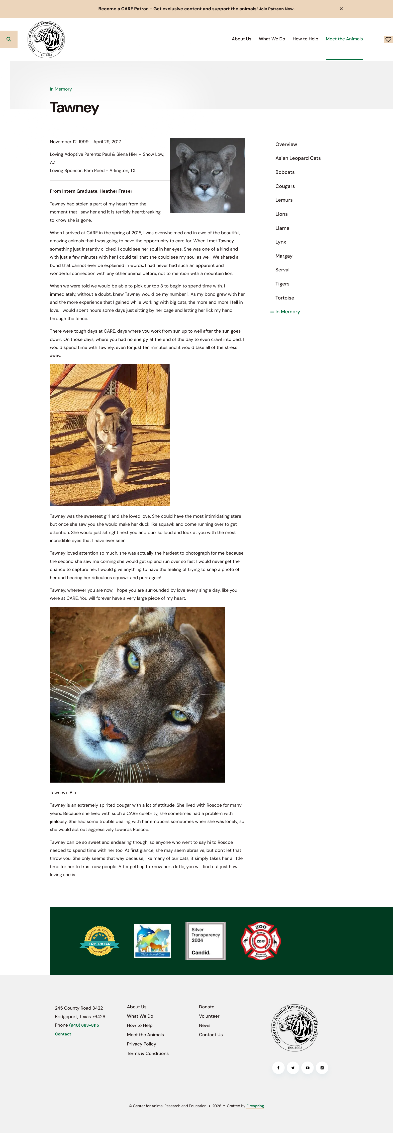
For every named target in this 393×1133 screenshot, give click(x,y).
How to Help (269, 39)
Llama (282, 228)
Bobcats (285, 172)
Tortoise (284, 297)
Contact (63, 1034)
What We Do (236, 39)
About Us (206, 39)
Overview (286, 144)
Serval (282, 270)
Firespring (255, 1105)
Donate (370, 39)
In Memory (287, 312)
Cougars (285, 186)
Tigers (282, 283)
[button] (341, 9)
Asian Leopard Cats (298, 158)
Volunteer (209, 1016)
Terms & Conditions (148, 1053)
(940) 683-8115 (84, 1025)
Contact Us (211, 1035)
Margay (283, 256)
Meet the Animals (308, 39)
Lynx (280, 242)
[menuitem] (205, 39)
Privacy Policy (141, 1044)
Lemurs (284, 200)
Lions (281, 214)
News (205, 1025)
